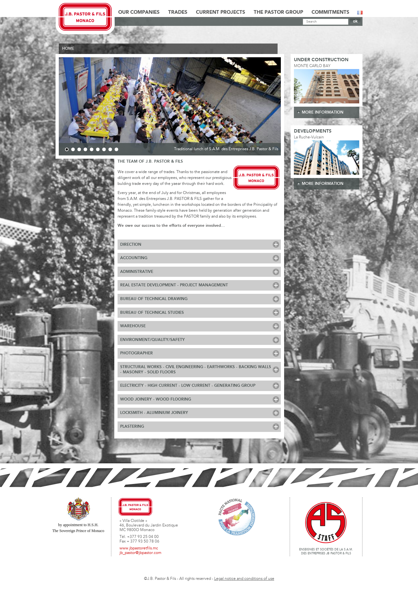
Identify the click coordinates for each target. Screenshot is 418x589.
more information (323, 112)
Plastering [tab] (132, 426)
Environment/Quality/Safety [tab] (152, 340)
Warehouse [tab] (133, 326)
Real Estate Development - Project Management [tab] (174, 285)
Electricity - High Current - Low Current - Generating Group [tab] (187, 386)
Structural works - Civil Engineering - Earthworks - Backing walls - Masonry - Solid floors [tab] (195, 369)
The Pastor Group (278, 12)
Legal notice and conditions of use (244, 579)
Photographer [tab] (136, 353)
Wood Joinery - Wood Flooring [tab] (155, 399)
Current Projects (220, 12)
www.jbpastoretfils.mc (139, 548)
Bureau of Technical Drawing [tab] (153, 299)
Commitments (330, 12)
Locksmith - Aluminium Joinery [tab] (154, 413)
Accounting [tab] (133, 258)
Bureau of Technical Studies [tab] (152, 313)
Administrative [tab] (136, 272)
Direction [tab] (130, 244)
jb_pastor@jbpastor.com (140, 553)
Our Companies (139, 12)
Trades (177, 12)
